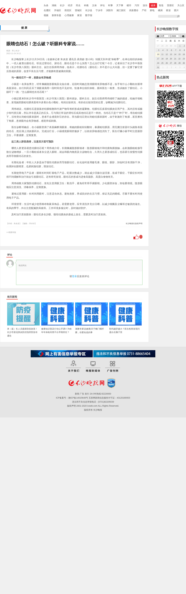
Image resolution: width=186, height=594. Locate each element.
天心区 (180, 5)
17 (158, 59)
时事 (110, 5)
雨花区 (67, 10)
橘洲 (160, 10)
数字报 (88, 15)
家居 (79, 15)
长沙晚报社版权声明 (134, 223)
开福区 (57, 10)
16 (184, 54)
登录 (74, 276)
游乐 (145, 5)
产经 (144, 10)
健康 (153, 5)
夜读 (168, 10)
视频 (46, 15)
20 (171, 59)
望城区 (78, 10)
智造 (161, 5)
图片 (176, 10)
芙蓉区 (170, 5)
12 (167, 54)
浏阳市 (109, 10)
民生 (78, 5)
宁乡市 (99, 10)
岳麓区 (47, 10)
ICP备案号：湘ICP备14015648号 (72, 398)
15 (179, 54)
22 (179, 59)
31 (158, 67)
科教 (86, 5)
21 (175, 59)
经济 (70, 5)
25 (162, 63)
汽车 (137, 5)
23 (184, 59)
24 (158, 63)
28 (175, 63)
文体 (94, 5)
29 (179, 63)
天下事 (119, 5)
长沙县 (88, 10)
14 (175, 54)
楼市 (129, 5)
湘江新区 (121, 10)
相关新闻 (12, 296)
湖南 (54, 5)
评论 (102, 5)
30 (184, 63)
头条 (46, 5)
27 (171, 63)
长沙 (62, 5)
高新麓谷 (133, 10)
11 (162, 54)
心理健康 (69, 15)
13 (171, 54)
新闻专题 (56, 15)
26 (167, 63)
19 (167, 59)
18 (162, 59)
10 (158, 54)
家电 (152, 10)
